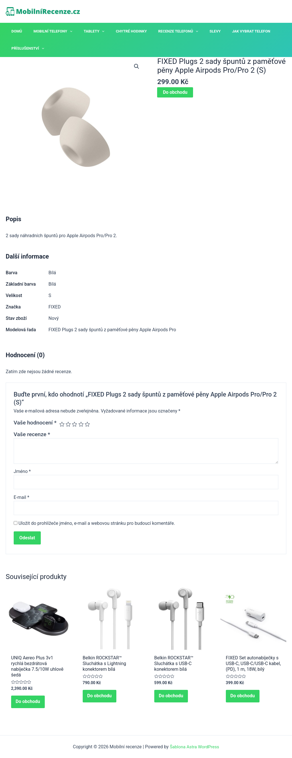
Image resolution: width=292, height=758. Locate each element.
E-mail (21, 498)
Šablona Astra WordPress (194, 746)
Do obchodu (175, 92)
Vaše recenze (32, 434)
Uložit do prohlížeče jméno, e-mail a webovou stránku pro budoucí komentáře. (97, 524)
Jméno (22, 471)
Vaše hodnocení (35, 422)
